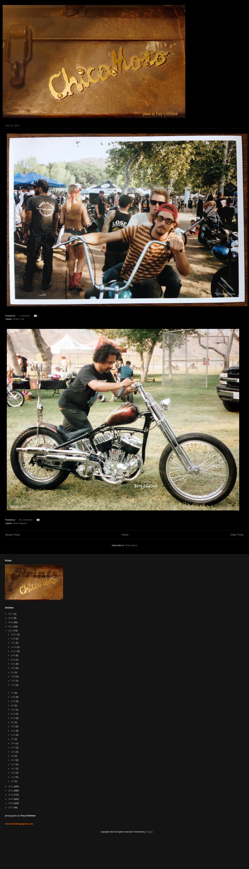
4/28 (13, 726)
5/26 (13, 709)
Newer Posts (12, 534)
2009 (11, 799)
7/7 (13, 693)
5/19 (13, 714)
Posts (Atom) (131, 545)
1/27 (13, 768)
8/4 (13, 672)
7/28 (13, 676)
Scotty (16, 319)
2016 (11, 618)
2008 (11, 803)
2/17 (13, 764)
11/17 (14, 651)
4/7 (13, 739)
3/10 (13, 752)
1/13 (13, 777)
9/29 (13, 659)
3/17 (13, 747)
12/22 (14, 634)
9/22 (13, 664)
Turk (22, 319)
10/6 (13, 655)
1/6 (13, 781)
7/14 (13, 685)
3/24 (13, 743)
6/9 (13, 705)
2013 (11, 630)
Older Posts (237, 534)
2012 (11, 786)
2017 (11, 614)
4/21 (13, 730)
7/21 (13, 680)
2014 (11, 626)
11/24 (14, 647)
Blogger (149, 832)
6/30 (13, 697)
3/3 (13, 756)
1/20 (13, 772)
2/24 (13, 760)
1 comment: (25, 315)
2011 (11, 790)
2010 (11, 794)
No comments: (26, 520)
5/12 (13, 718)
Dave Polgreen (20, 523)
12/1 (13, 643)
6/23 (13, 701)
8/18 (13, 668)
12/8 (13, 638)
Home (125, 534)
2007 (11, 807)
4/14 (13, 735)
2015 (11, 622)
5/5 (13, 722)
